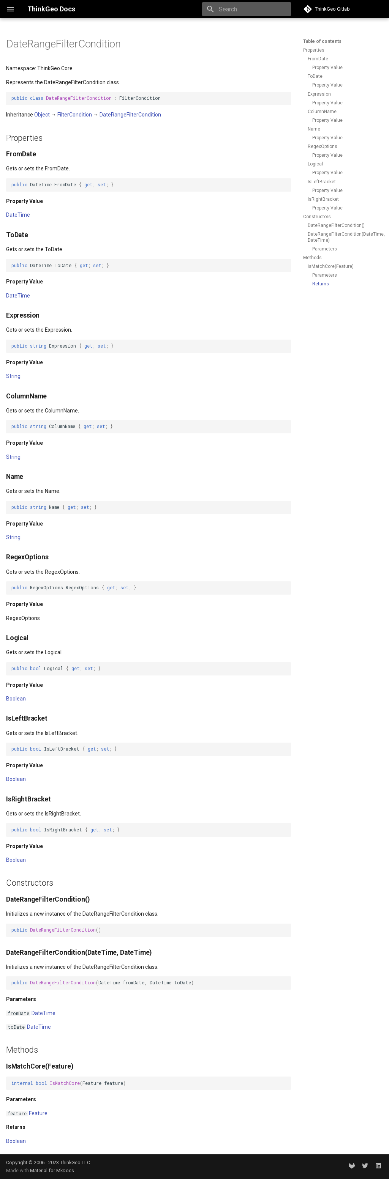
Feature (38, 1113)
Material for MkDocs (52, 1170)
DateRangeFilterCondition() (336, 225)
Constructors (317, 216)
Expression (319, 94)
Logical (315, 164)
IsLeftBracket (322, 181)
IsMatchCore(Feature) (331, 266)
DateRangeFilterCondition (130, 115)
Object (42, 115)
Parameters (324, 249)
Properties (313, 50)
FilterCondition (74, 115)
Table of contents (322, 41)
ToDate (315, 76)
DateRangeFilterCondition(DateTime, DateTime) (344, 237)
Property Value (327, 67)
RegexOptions (322, 146)
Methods (312, 257)
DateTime (18, 215)
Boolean (16, 699)
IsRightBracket (323, 199)
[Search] (246, 9)
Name (314, 129)
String (13, 376)
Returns (320, 283)
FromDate (318, 58)
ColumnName (322, 111)
